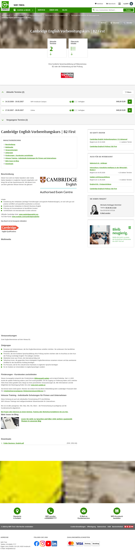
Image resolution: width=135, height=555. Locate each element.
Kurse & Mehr (22, 10)
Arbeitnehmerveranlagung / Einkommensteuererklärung (23, 391)
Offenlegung (91, 527)
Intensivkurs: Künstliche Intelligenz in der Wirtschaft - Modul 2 (109, 169)
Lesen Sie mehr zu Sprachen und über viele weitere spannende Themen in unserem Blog (46, 420)
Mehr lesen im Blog (12, 161)
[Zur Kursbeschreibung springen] (78, 48)
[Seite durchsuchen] (113, 10)
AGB (109, 527)
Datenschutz (101, 527)
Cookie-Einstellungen (78, 527)
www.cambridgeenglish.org (28, 214)
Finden (128, 10)
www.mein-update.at (38, 385)
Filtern (128, 92)
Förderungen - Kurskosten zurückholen (19, 155)
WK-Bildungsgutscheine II (34, 15)
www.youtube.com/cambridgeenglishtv (25, 216)
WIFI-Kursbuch (6, 15)
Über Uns (53, 10)
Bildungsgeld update (41, 378)
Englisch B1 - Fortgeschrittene (100, 184)
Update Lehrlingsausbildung (100, 177)
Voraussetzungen (11, 150)
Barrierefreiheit (117, 527)
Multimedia (9, 147)
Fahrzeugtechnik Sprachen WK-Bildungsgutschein (85, 15)
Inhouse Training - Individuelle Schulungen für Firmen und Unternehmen (30, 158)
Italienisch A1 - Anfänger (98, 163)
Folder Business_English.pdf (13, 443)
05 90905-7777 (11, 544)
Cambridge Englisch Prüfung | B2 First (103, 146)
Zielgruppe (9, 153)
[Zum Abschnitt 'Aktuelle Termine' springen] (56, 48)
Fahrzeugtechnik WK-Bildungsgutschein (56, 15)
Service (41, 10)
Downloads (9, 164)
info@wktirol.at (10, 548)
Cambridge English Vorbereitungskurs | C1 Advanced (108, 139)
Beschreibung (10, 144)
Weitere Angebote (19, 15)
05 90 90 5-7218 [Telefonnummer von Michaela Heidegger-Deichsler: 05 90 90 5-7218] (111, 208)
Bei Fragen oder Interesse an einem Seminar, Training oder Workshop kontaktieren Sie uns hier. (34, 412)
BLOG (64, 10)
